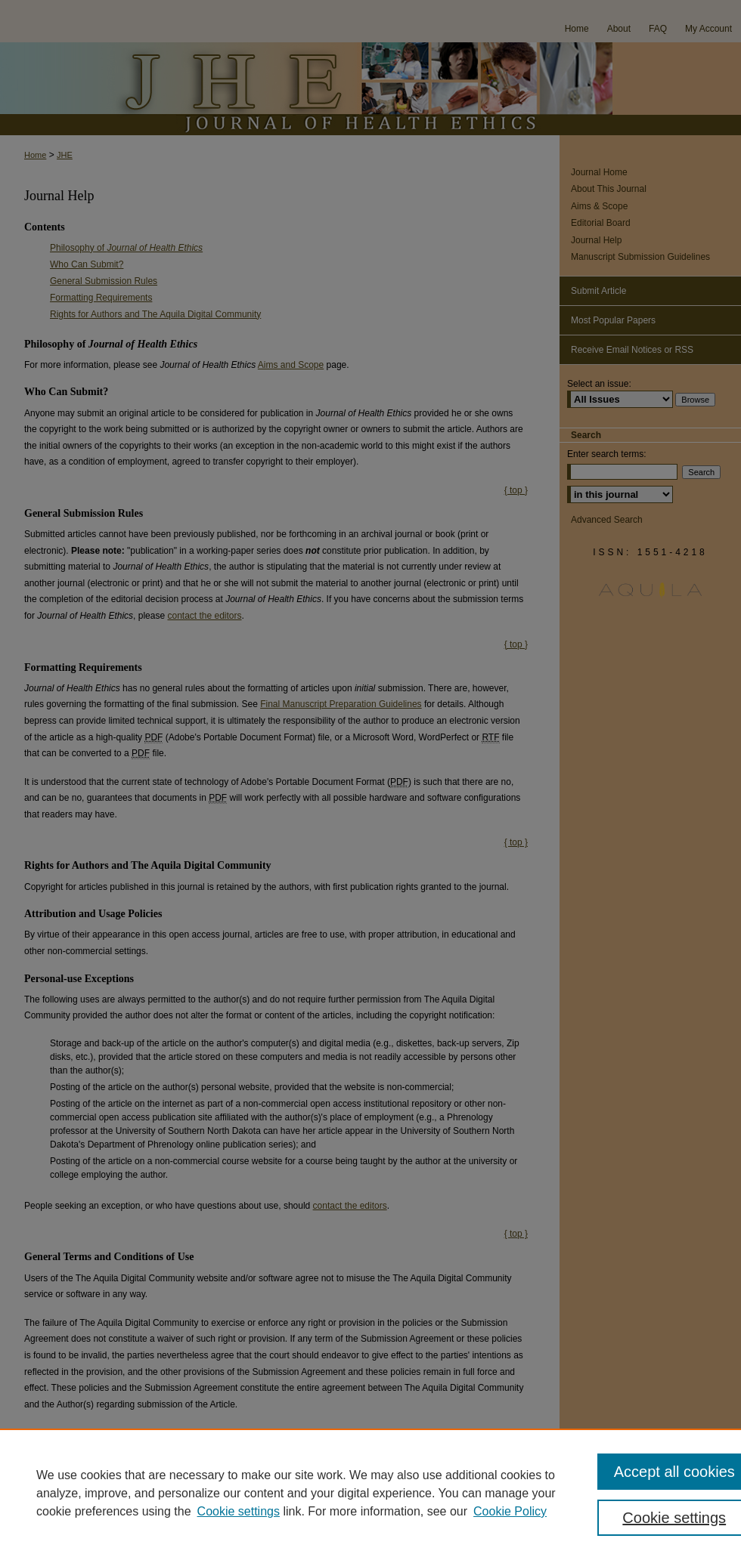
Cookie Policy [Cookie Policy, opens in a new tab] (510, 1511)
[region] (370, 1493)
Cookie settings (238, 1511)
